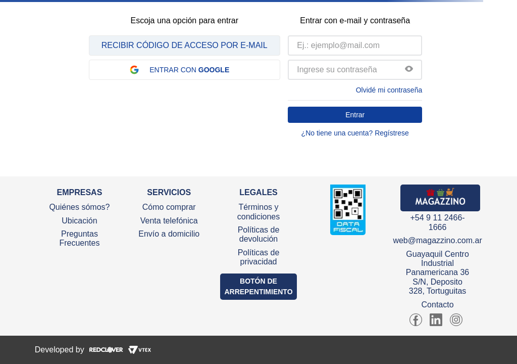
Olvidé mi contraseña (389, 90)
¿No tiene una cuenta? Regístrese (355, 133)
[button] (409, 70)
